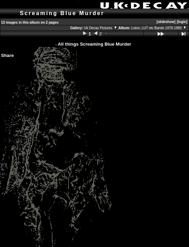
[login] (182, 22)
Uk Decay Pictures (101, 28)
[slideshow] (165, 22)
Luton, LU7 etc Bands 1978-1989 (159, 28)
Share (7, 55)
